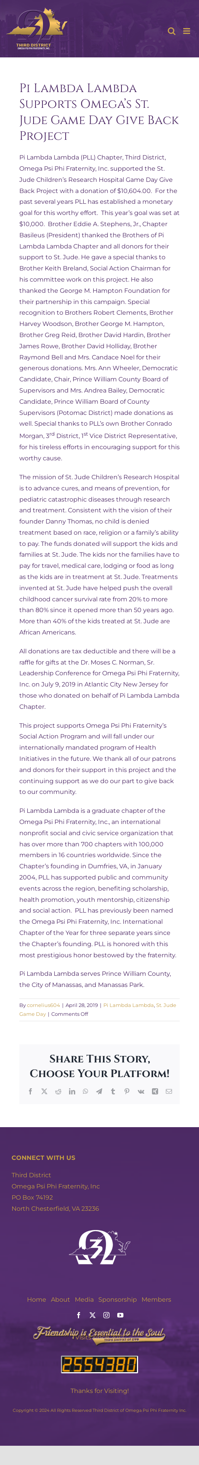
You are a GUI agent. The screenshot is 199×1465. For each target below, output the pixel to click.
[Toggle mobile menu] (187, 31)
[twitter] (92, 1315)
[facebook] (79, 1315)
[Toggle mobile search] (171, 31)
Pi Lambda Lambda (128, 1005)
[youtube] (120, 1315)
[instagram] (106, 1315)
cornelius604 (43, 1005)
